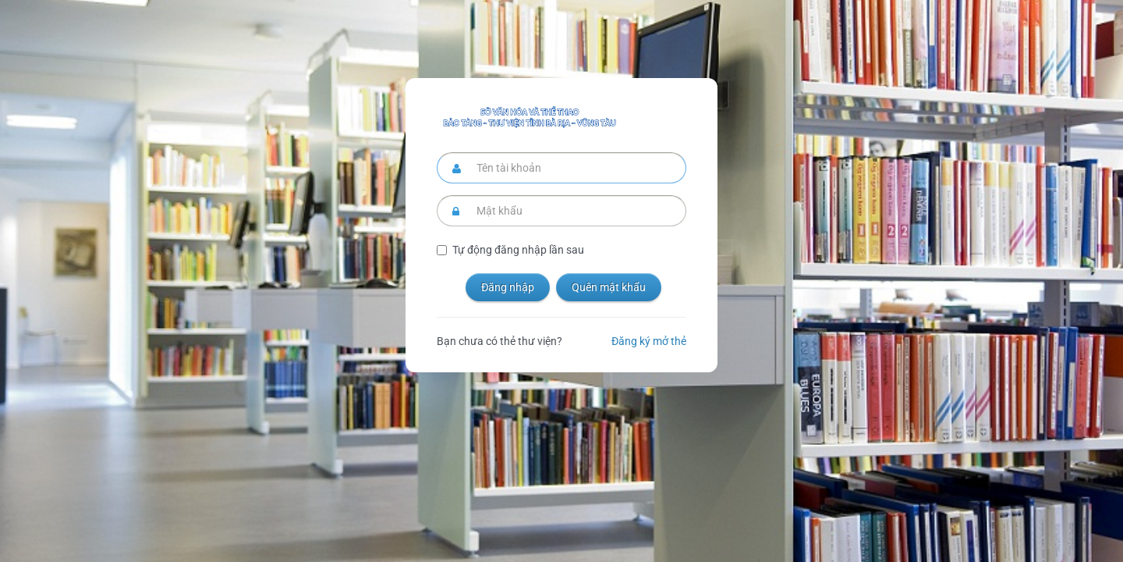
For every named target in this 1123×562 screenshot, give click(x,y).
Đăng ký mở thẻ (648, 341)
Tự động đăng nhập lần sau (518, 250)
